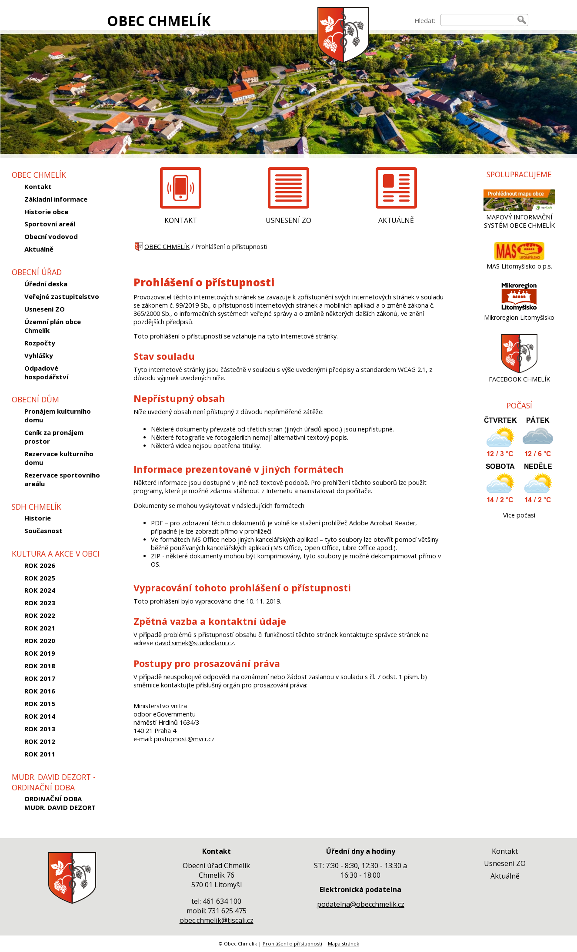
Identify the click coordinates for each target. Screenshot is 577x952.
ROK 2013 (39, 728)
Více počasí (519, 515)
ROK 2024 (39, 590)
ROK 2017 (39, 678)
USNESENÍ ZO (288, 220)
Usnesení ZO (44, 309)
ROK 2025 (39, 578)
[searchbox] (477, 20)
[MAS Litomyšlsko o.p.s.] (519, 258)
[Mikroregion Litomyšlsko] (519, 309)
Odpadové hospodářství (46, 372)
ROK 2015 (39, 703)
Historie (37, 518)
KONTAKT (180, 220)
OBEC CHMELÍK (158, 20)
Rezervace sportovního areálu (62, 479)
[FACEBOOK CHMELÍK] (519, 371)
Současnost (43, 530)
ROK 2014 (39, 716)
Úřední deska (45, 283)
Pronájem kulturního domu (57, 415)
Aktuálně (38, 249)
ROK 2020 (39, 640)
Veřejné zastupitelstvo (61, 296)
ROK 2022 (39, 615)
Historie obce (46, 211)
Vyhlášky (38, 355)
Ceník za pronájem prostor (53, 436)
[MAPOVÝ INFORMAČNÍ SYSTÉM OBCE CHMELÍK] (519, 209)
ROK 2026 (39, 565)
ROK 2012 (39, 741)
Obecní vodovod (51, 236)
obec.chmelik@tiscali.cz (216, 920)
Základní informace (55, 199)
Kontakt (38, 186)
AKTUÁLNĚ (396, 220)
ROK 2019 (39, 653)
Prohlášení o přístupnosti (292, 943)
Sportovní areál (49, 223)
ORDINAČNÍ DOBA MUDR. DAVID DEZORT (60, 803)
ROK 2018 (39, 665)
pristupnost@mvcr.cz (184, 739)
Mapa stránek (343, 943)
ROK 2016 (39, 691)
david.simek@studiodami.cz (194, 643)
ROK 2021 (39, 628)
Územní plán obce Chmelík (52, 326)
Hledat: (424, 21)
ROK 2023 (39, 602)
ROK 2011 (39, 754)
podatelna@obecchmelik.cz (360, 904)
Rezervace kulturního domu (58, 458)
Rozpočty (39, 342)
